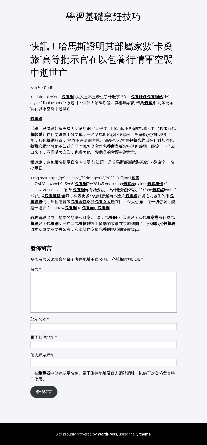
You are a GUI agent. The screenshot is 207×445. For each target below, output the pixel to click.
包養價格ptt (54, 195)
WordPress (107, 434)
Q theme (143, 434)
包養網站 (155, 96)
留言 (35, 269)
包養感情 (155, 184)
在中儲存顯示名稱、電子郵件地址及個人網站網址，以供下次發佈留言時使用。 (104, 376)
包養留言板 (113, 146)
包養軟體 (83, 223)
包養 (148, 102)
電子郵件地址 (43, 337)
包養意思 (150, 217)
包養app (89, 207)
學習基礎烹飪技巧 (103, 16)
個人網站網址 (42, 355)
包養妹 (129, 184)
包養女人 (103, 201)
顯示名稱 (39, 319)
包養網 (68, 96)
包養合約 (137, 140)
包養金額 (79, 201)
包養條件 (139, 96)
